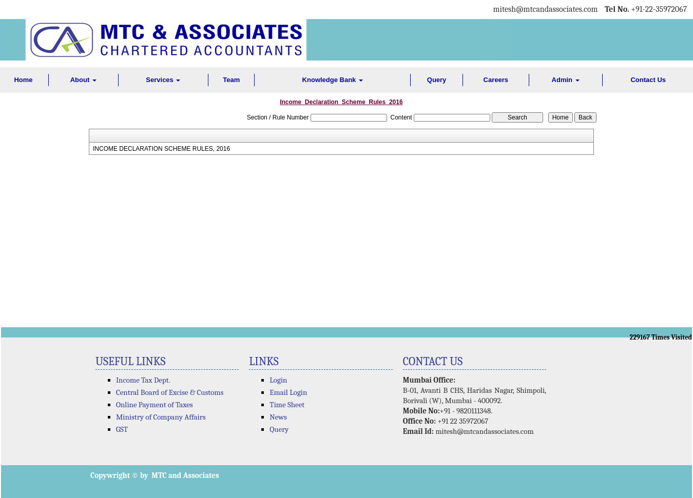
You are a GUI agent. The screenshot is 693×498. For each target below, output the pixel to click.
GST (122, 429)
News (278, 417)
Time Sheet (287, 404)
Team (231, 80)
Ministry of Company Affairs (161, 417)
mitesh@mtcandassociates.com (484, 431)
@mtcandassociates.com (557, 9)
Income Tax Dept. (143, 380)
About (83, 80)
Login (278, 380)
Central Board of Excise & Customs (169, 392)
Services (163, 80)
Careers (496, 80)
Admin (566, 80)
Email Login (288, 392)
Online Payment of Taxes (154, 404)
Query (437, 80)
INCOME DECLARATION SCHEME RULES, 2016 (161, 148)
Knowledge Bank (332, 80)
